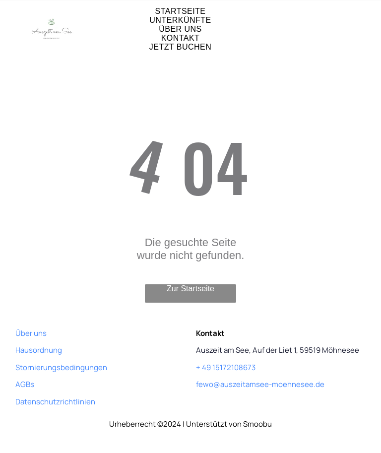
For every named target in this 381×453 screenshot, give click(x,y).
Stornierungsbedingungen (61, 367)
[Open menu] (347, 29)
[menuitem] (180, 11)
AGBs (24, 384)
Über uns (31, 333)
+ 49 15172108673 (225, 367)
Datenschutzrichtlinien (55, 401)
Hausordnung (38, 350)
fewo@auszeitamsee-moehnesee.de (260, 384)
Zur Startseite (190, 288)
